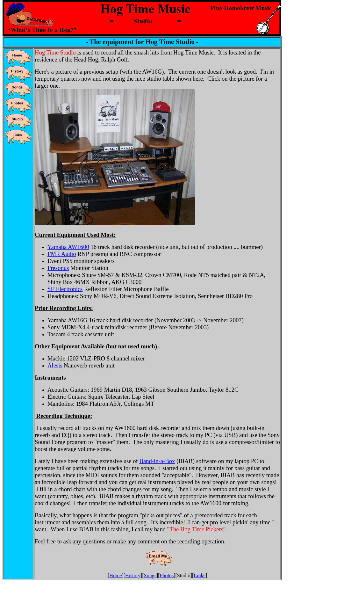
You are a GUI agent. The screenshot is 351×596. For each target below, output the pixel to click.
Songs (150, 575)
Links (199, 575)
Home (115, 575)
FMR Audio (61, 254)
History (132, 575)
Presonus (58, 268)
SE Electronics (64, 289)
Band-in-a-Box (157, 461)
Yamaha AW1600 (68, 246)
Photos (167, 575)
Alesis (54, 365)
